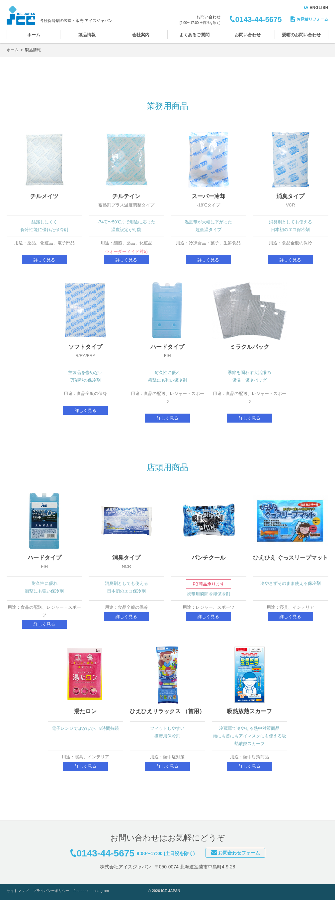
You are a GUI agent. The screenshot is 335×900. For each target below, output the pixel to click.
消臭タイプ (290, 196)
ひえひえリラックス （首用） (167, 711)
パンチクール (208, 558)
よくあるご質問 (194, 34)
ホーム (33, 34)
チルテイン (126, 196)
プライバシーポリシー (51, 891)
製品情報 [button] (87, 34)
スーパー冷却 (208, 196)
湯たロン (85, 711)
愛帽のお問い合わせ (301, 34)
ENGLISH (316, 7)
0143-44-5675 (258, 19)
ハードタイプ (167, 347)
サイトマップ (18, 891)
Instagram (101, 891)
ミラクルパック (249, 347)
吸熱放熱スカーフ (249, 711)
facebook (81, 891)
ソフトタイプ (85, 347)
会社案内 (140, 34)
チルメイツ (44, 196)
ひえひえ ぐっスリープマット (290, 558)
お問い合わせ (248, 34)
